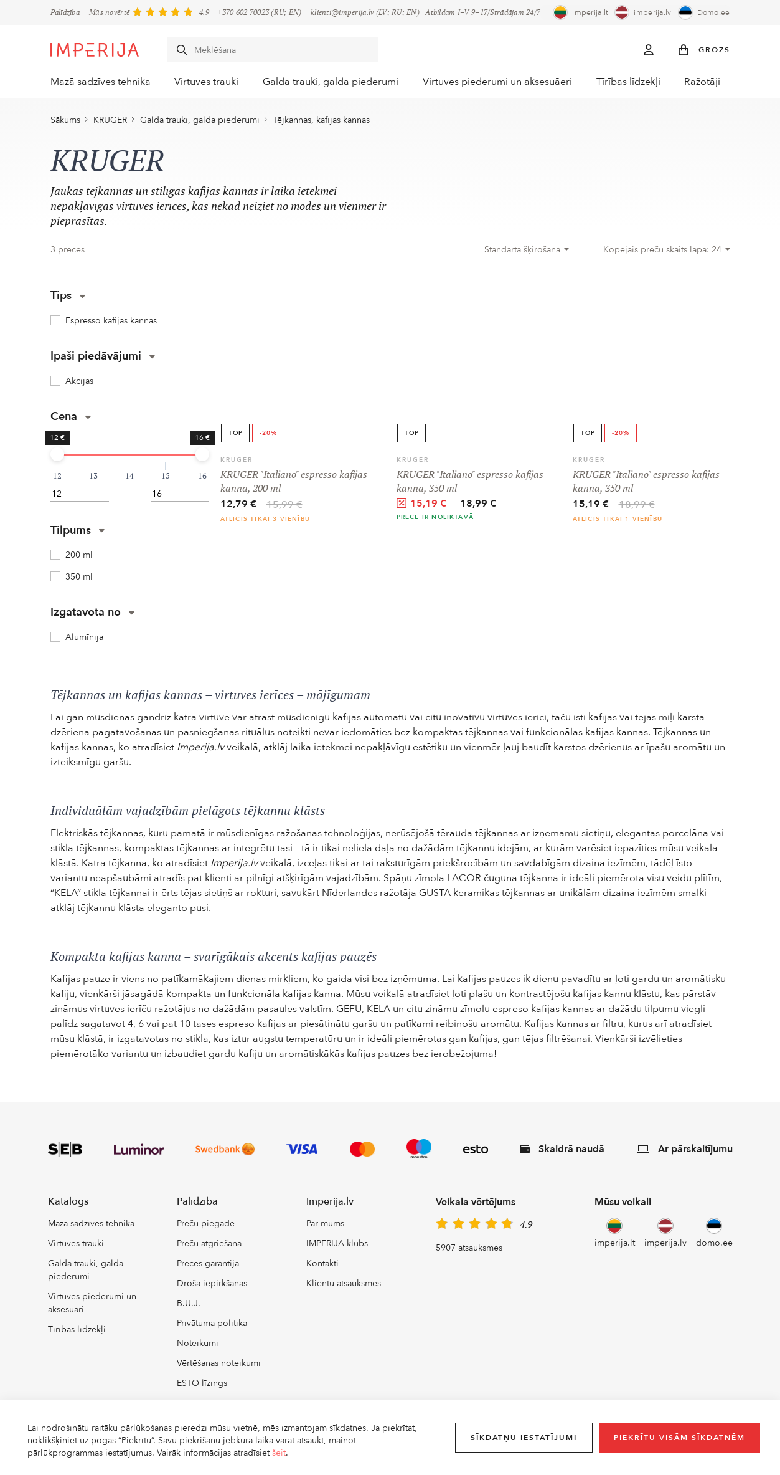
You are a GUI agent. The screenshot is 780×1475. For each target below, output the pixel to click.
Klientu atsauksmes (343, 1286)
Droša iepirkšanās (212, 1286)
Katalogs (68, 1204)
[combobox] (526, 252)
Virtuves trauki (206, 82)
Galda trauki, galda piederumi (333, 82)
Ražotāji (713, 82)
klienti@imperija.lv (342, 12)
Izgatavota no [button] (92, 615)
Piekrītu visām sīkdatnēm (679, 1438)
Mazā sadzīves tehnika (95, 82)
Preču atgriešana (209, 1247)
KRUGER (110, 123)
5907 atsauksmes (469, 1251)
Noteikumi (197, 1346)
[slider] (57, 457)
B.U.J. (188, 1306)
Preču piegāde (206, 1227)
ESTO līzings (202, 1386)
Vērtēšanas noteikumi (219, 1366)
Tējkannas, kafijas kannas (321, 123)
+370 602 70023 (243, 12)
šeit (279, 1453)
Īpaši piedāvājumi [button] (102, 358)
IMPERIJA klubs (337, 1247)
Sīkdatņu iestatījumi (524, 1438)
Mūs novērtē (109, 12)
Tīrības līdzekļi (631, 82)
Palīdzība (65, 12)
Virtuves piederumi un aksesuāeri (498, 82)
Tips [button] (67, 298)
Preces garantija (208, 1266)
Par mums (325, 1227)
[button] (704, 49)
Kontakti (322, 1266)
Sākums (65, 123)
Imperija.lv (330, 1204)
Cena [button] (70, 419)
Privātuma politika (212, 1326)
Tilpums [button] (77, 533)
